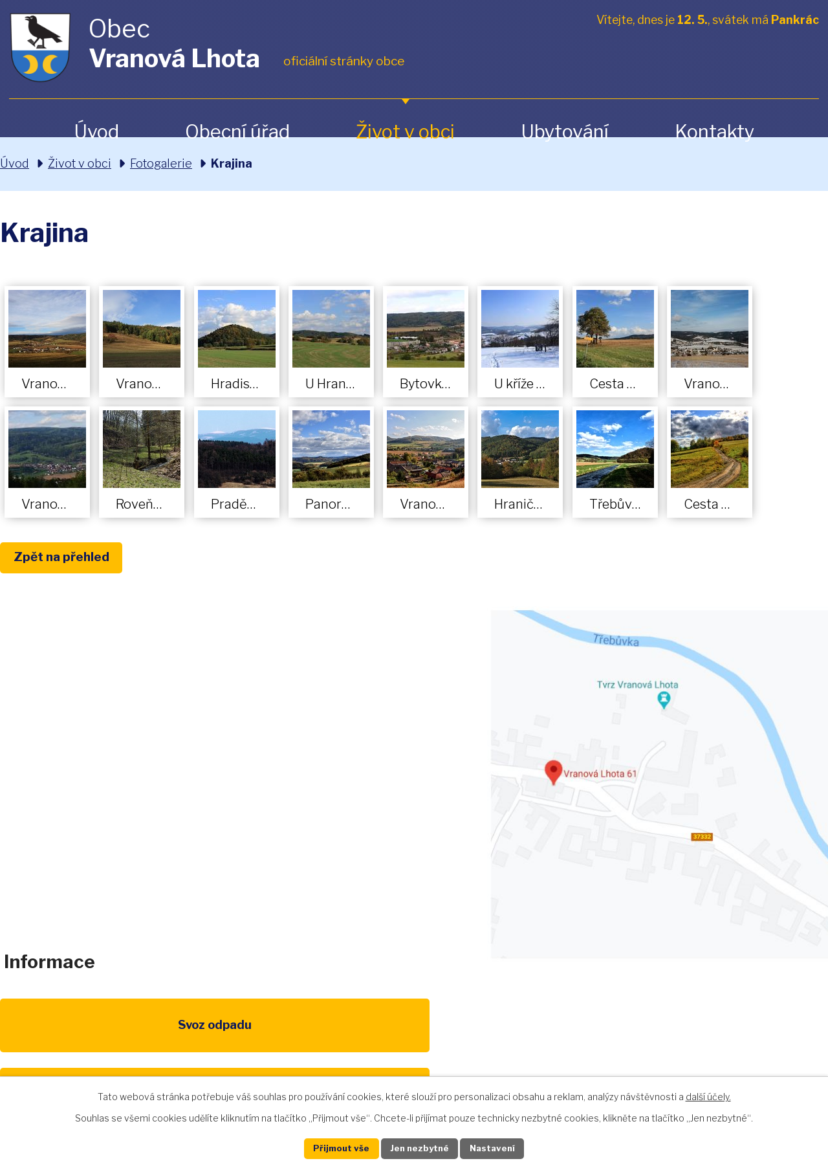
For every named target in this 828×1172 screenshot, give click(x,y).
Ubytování (565, 131)
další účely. (708, 1094)
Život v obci (405, 131)
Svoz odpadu (56, 1037)
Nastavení (503, 1147)
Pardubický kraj (771, 1037)
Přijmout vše (330, 1147)
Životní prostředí (413, 1044)
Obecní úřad (237, 131)
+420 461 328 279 (241, 776)
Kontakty (714, 131)
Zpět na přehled (69, 558)
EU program (295, 1037)
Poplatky (175, 1037)
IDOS (652, 1037)
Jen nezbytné (419, 1147)
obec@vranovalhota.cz (403, 776)
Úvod (96, 131)
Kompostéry (533, 1037)
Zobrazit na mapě (657, 786)
